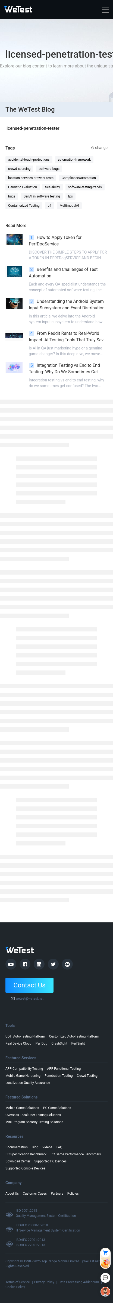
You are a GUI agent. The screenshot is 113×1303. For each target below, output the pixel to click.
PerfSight (78, 1043)
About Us (12, 1193)
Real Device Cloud (18, 1043)
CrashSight (59, 1043)
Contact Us (30, 985)
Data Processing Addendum (78, 1282)
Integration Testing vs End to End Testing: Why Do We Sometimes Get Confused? (64, 369)
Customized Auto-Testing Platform (74, 1036)
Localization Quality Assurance (27, 1083)
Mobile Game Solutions (22, 1108)
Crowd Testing (87, 1076)
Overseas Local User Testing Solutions (33, 1115)
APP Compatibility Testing (24, 1069)
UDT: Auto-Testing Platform (25, 1036)
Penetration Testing (59, 1076)
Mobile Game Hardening (22, 1076)
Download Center (17, 1161)
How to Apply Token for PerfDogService (55, 241)
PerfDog (42, 1043)
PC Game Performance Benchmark (76, 1154)
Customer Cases (35, 1193)
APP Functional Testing (64, 1069)
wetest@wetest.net (29, 998)
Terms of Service (17, 1282)
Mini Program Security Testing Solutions (34, 1122)
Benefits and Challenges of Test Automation (63, 272)
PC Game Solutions (57, 1108)
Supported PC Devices (50, 1161)
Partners (57, 1193)
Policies (73, 1193)
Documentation (16, 1147)
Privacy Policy (44, 1282)
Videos (47, 1147)
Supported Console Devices (25, 1168)
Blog (35, 1147)
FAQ (59, 1147)
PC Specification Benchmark (25, 1154)
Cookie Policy (15, 1287)
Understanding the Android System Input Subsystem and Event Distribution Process (67, 305)
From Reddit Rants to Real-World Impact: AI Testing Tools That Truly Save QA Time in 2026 (67, 337)
